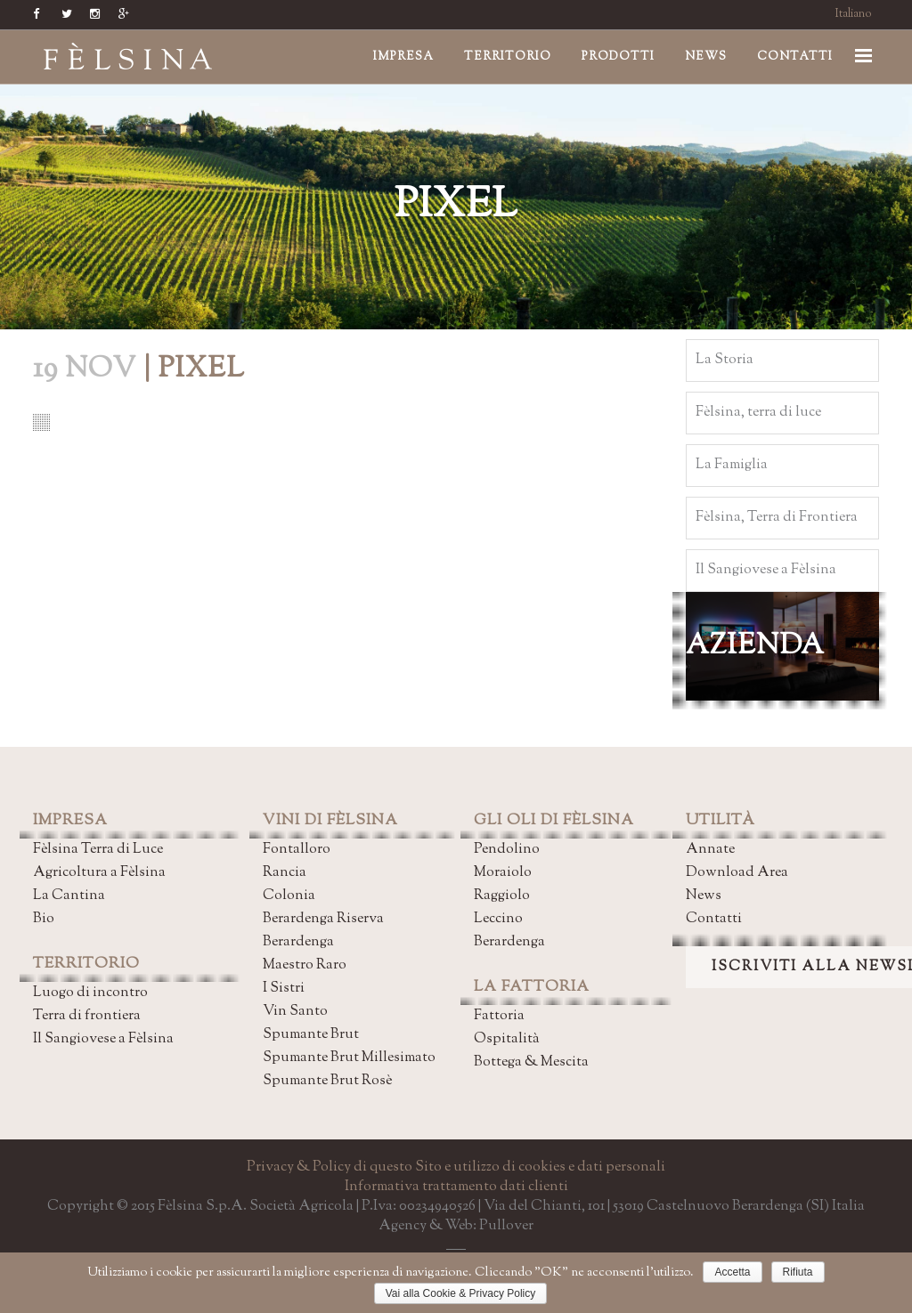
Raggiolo (502, 896)
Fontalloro (296, 849)
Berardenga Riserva (323, 919)
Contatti (714, 919)
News (703, 896)
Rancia (284, 873)
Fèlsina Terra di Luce (98, 849)
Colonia (289, 896)
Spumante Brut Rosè (327, 1081)
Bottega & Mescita (531, 1062)
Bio (43, 919)
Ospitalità (507, 1039)
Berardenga (298, 942)
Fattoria (499, 1016)
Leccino (498, 919)
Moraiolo (503, 873)
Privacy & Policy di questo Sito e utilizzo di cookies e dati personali (456, 1167)
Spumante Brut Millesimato (349, 1058)
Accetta (732, 1272)
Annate (710, 849)
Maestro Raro (304, 965)
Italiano (853, 14)
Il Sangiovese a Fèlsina (103, 1039)
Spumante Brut (311, 1035)
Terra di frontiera (87, 1016)
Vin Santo (295, 1011)
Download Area (737, 873)
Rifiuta (798, 1272)
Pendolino (507, 849)
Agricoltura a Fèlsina (99, 873)
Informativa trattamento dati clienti (456, 1187)
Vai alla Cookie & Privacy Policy (461, 1293)
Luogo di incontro (90, 993)
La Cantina (69, 896)
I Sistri (284, 988)
